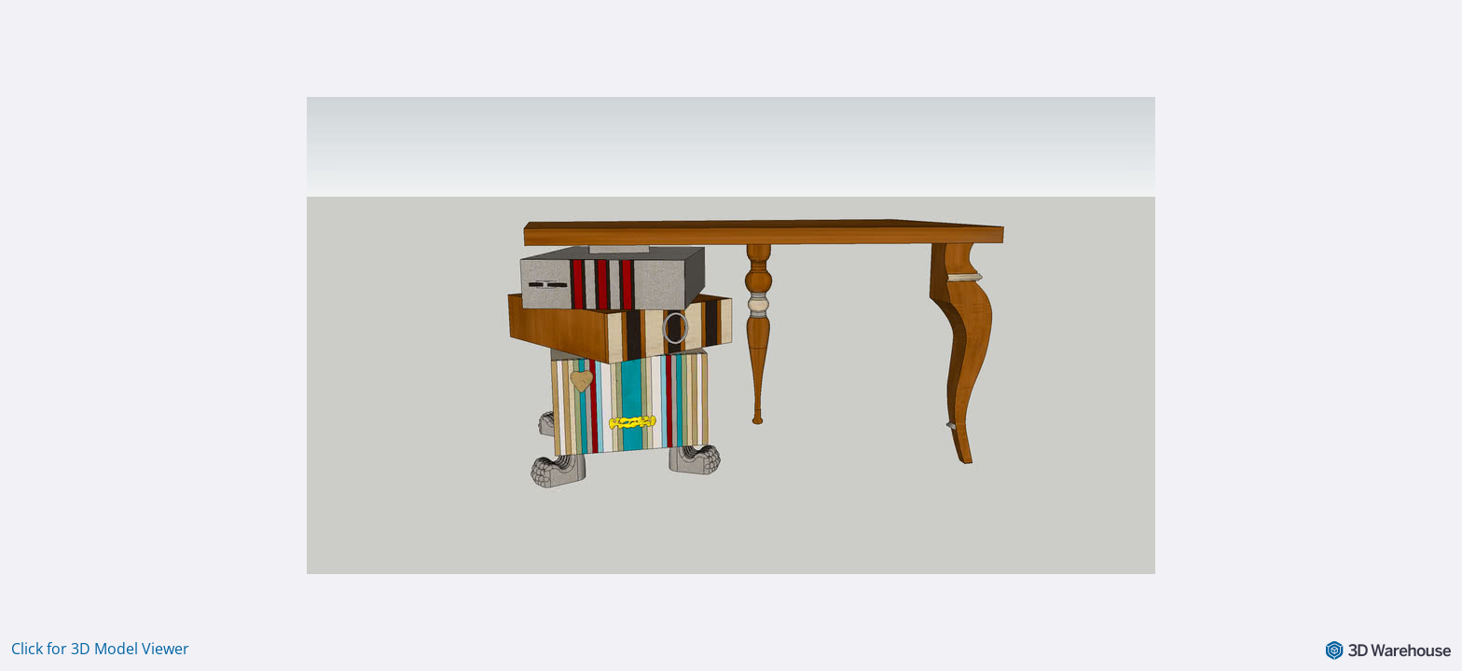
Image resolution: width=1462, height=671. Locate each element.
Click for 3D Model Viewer (100, 648)
